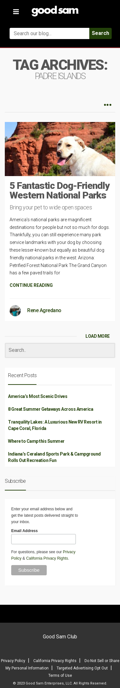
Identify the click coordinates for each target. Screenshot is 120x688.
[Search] (60, 350)
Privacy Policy (13, 661)
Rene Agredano (44, 310)
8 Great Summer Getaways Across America (50, 409)
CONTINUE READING (31, 285)
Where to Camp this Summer (36, 441)
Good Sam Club (60, 637)
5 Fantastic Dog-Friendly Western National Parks (60, 190)
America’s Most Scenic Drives (37, 396)
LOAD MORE (97, 336)
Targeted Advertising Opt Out (82, 668)
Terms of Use (60, 675)
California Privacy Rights (47, 558)
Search (100, 33)
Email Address (24, 531)
